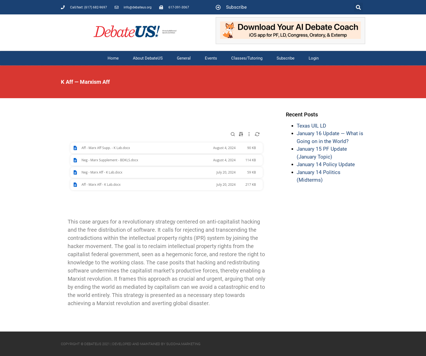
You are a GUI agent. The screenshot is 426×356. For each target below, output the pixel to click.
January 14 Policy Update (326, 164)
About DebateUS (148, 58)
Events (211, 58)
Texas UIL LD (311, 126)
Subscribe (286, 58)
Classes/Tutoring (246, 58)
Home (113, 58)
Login (314, 58)
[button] (358, 7)
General (184, 58)
